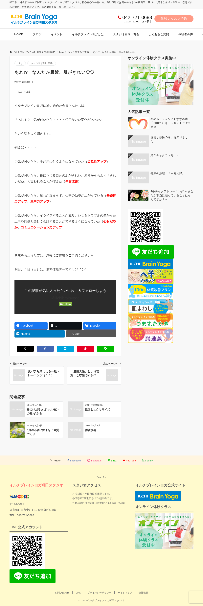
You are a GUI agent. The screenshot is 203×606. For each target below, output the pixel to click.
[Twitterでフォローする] (55, 460)
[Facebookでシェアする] (45, 349)
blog (20, 63)
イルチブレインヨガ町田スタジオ (36, 485)
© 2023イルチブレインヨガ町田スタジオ (101, 600)
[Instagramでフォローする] (94, 460)
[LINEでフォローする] (112, 460)
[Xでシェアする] (25, 349)
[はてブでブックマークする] (65, 349)
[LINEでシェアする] (105, 349)
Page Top (101, 475)
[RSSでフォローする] (147, 460)
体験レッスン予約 (174, 18)
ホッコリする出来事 (42, 63)
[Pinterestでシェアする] (85, 349)
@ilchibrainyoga (65, 298)
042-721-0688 (137, 17)
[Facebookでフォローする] (74, 460)
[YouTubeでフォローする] (129, 460)
